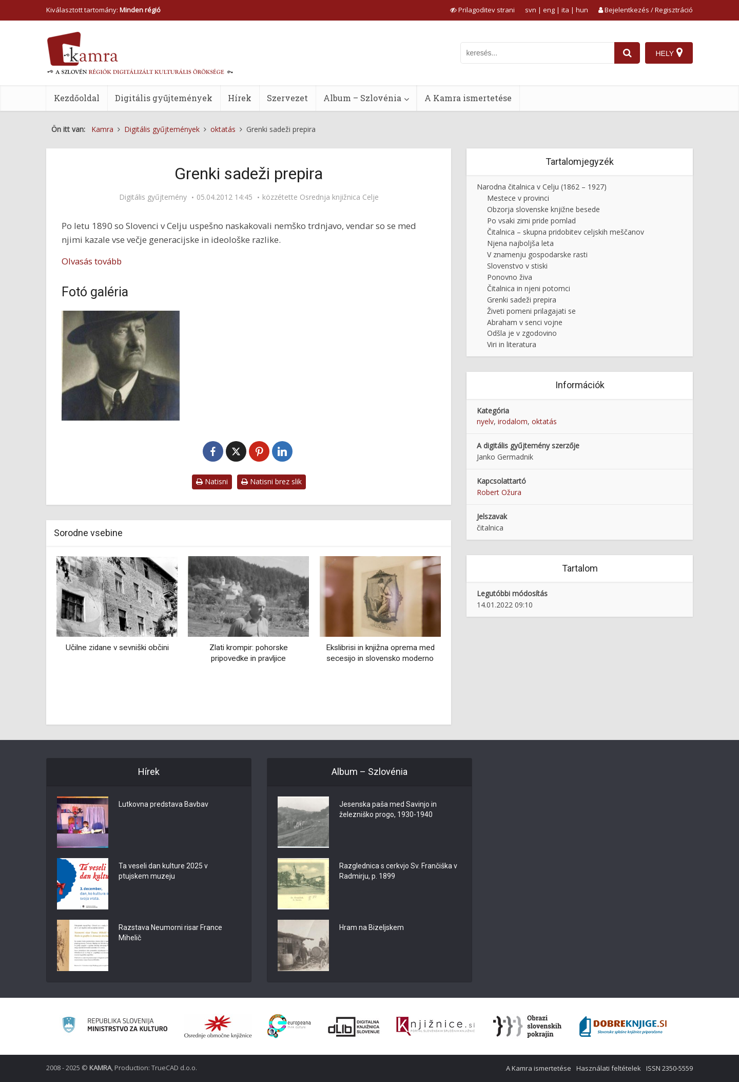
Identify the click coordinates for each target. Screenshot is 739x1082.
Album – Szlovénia (362, 97)
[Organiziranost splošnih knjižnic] (218, 1026)
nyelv (485, 421)
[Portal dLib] (354, 1026)
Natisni (212, 481)
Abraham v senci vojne (524, 322)
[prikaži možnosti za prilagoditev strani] (482, 9)
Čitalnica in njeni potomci (528, 288)
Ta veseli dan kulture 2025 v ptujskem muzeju (163, 871)
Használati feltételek (608, 1068)
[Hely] (669, 53)
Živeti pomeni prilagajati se (531, 311)
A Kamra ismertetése (468, 97)
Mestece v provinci (518, 198)
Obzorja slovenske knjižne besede (543, 209)
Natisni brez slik (271, 481)
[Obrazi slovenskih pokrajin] (527, 1026)
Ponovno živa (509, 277)
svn (530, 9)
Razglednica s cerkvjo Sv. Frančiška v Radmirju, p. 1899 (398, 871)
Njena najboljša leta (520, 243)
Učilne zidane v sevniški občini (117, 647)
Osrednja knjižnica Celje (339, 197)
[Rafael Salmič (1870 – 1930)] (121, 366)
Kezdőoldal (77, 97)
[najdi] (627, 53)
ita (565, 9)
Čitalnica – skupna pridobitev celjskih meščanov (565, 232)
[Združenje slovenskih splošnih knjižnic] (435, 1026)
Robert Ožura (499, 492)
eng (549, 9)
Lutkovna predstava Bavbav (163, 804)
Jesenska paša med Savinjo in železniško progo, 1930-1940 (388, 809)
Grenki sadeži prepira (521, 300)
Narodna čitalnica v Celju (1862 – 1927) (542, 187)
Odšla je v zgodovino (522, 333)
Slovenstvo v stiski (517, 266)
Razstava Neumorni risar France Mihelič (170, 932)
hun (582, 9)
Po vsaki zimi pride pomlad (531, 220)
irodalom (513, 421)
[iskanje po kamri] (537, 53)
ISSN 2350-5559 (669, 1068)
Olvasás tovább (92, 261)
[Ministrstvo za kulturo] (114, 1026)
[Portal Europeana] (289, 1026)
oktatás (544, 421)
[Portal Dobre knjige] (623, 1026)
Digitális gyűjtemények (163, 97)
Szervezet (287, 97)
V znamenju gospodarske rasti (537, 254)
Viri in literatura (511, 344)
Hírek (239, 97)
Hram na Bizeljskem (371, 927)
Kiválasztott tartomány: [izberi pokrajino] (103, 9)
